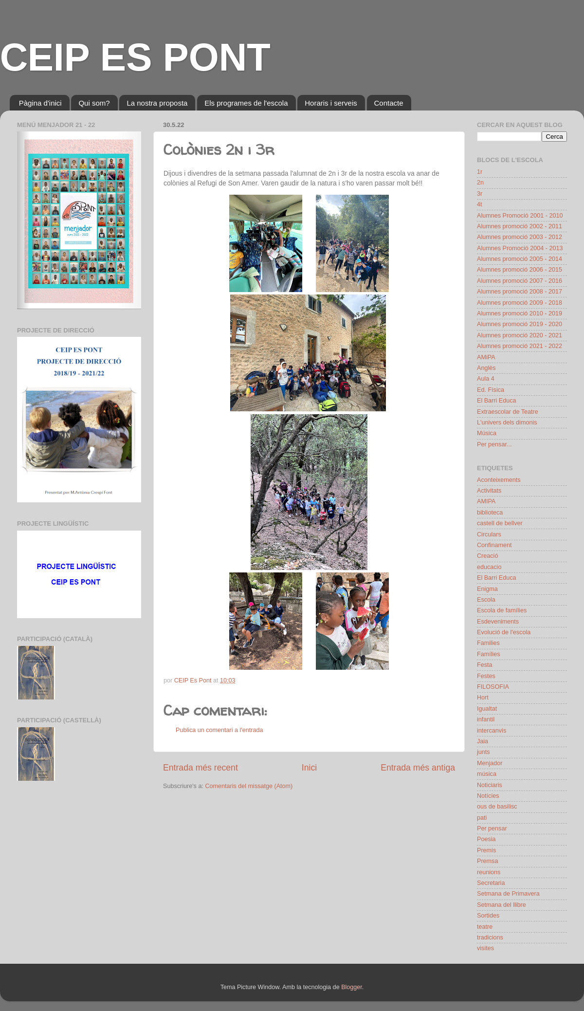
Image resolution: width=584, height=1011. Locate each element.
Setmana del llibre (501, 904)
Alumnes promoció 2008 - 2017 (519, 291)
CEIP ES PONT (135, 57)
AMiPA (486, 357)
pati (482, 817)
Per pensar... (494, 444)
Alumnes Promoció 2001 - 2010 (520, 215)
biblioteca (490, 512)
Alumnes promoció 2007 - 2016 (519, 280)
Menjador (490, 763)
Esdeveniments (498, 621)
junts (483, 752)
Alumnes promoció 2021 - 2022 (519, 346)
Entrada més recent (200, 767)
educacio (489, 567)
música (486, 774)
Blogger (351, 987)
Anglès (486, 368)
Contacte (388, 103)
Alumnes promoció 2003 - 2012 (519, 237)
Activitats (489, 490)
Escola (486, 599)
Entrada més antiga (418, 767)
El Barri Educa (496, 400)
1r (479, 171)
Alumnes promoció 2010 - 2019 (519, 313)
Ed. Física (490, 389)
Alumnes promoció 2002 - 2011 (519, 226)
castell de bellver (500, 523)
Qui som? (94, 103)
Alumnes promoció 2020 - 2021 (519, 335)
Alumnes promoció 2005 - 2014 (519, 259)
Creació (487, 555)
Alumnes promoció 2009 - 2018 (519, 302)
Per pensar (492, 828)
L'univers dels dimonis (507, 422)
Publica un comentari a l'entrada (219, 730)
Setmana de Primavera (508, 893)
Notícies (488, 795)
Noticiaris (489, 785)
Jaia (482, 741)
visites (485, 948)
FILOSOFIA (493, 686)
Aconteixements (499, 480)
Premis (486, 850)
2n (480, 182)
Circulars (489, 534)
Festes (486, 676)
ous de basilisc (497, 806)
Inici (309, 767)
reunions (488, 872)
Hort (483, 697)
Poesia (486, 839)
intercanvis (491, 730)
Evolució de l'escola (503, 632)
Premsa (487, 861)
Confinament (494, 545)
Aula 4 (485, 378)
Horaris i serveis (331, 103)
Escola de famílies (502, 610)
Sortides (488, 915)
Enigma (487, 589)
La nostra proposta (157, 103)
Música (486, 433)
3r (479, 193)
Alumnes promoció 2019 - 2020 (519, 324)
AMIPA (486, 501)
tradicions (490, 937)
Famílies (488, 654)
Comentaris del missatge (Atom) (248, 786)
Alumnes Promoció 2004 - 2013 (520, 248)
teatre (485, 926)
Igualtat (487, 708)
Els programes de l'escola (246, 103)
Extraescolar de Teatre (507, 411)
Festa (485, 665)
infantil (485, 719)
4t (479, 204)
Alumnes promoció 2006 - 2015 (519, 269)
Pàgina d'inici (40, 103)
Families (488, 643)
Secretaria (491, 883)
